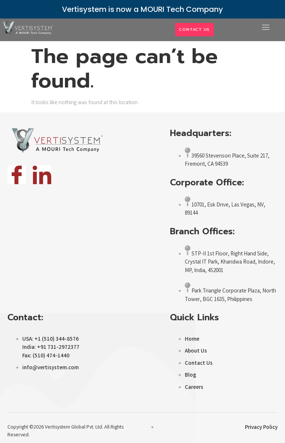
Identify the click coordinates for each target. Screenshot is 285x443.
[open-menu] (263, 28)
